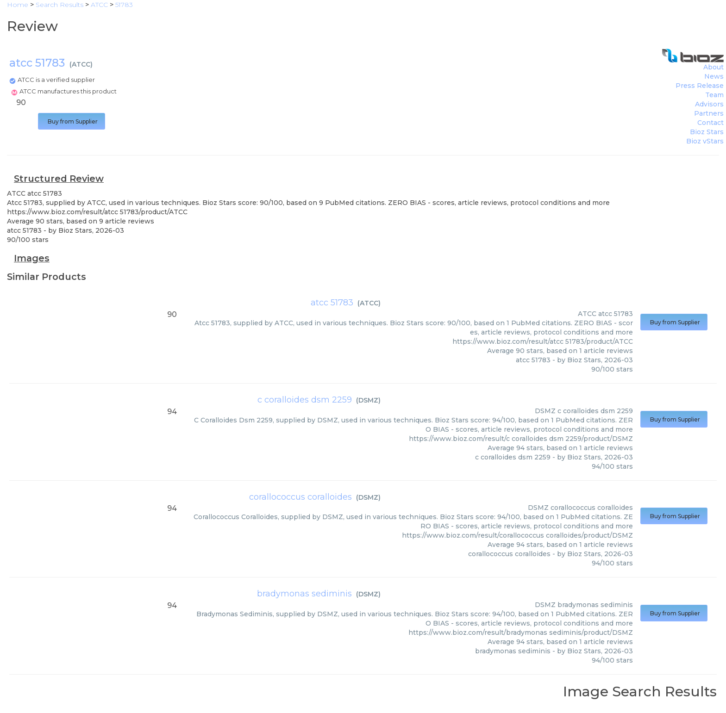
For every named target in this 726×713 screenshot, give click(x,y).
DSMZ (368, 400)
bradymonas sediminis (304, 594)
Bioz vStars (705, 141)
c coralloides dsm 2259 (304, 400)
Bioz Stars (707, 132)
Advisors (709, 104)
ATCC (81, 64)
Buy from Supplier (71, 121)
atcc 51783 (332, 303)
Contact (710, 122)
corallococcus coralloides (300, 497)
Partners (709, 113)
